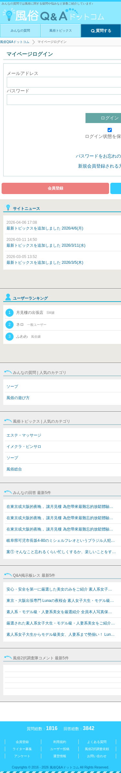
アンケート (22, 756)
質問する (101, 31)
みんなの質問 (20, 30)
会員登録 (55, 188)
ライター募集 (22, 749)
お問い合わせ (96, 756)
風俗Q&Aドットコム (14, 42)
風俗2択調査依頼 (97, 749)
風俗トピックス (60, 30)
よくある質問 (96, 742)
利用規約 (59, 742)
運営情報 (59, 756)
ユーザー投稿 (59, 749)
